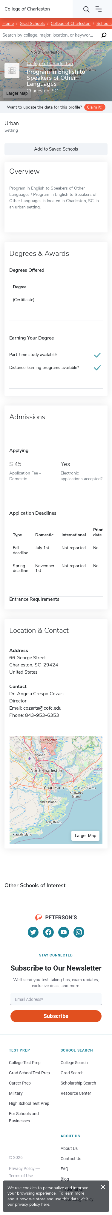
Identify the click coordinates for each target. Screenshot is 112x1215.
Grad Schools (32, 23)
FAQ (64, 1168)
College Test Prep (25, 1062)
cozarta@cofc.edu (42, 708)
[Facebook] (48, 932)
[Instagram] (78, 932)
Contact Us (71, 1158)
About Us (69, 1148)
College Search (74, 1062)
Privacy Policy (22, 1168)
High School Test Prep (29, 1103)
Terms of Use (21, 1175)
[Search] (87, 8)
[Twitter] (33, 932)
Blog (65, 1179)
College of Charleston (70, 23)
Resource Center (76, 1093)
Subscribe (56, 1016)
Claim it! (94, 107)
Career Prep (20, 1083)
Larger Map (85, 835)
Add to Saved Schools (56, 149)
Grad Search (72, 1072)
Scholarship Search (78, 1083)
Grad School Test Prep (29, 1072)
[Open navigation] (99, 8)
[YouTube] (63, 932)
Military (16, 1093)
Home (8, 23)
